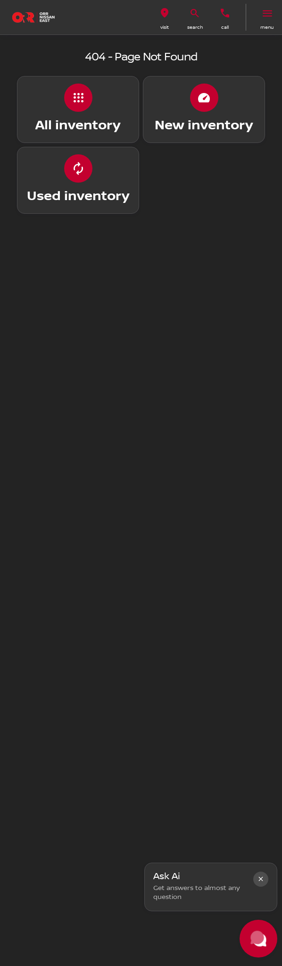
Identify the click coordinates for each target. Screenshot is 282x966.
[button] (164, 17)
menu (267, 27)
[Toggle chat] (258, 939)
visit (164, 27)
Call (225, 27)
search (195, 27)
